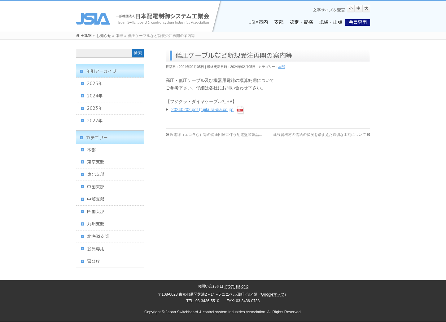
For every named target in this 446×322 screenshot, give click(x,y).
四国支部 (95, 211)
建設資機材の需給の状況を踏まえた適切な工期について (321, 134)
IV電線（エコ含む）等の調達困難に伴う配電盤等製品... (214, 134)
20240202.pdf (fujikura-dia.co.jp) (202, 109)
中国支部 (95, 187)
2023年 (95, 108)
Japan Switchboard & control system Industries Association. (216, 312)
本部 (281, 67)
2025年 (95, 83)
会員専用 (95, 249)
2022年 (95, 120)
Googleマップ (273, 294)
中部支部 (95, 199)
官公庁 (93, 261)
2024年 (95, 96)
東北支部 (95, 174)
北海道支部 (98, 236)
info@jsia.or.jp (237, 286)
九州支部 (95, 224)
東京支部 (95, 162)
